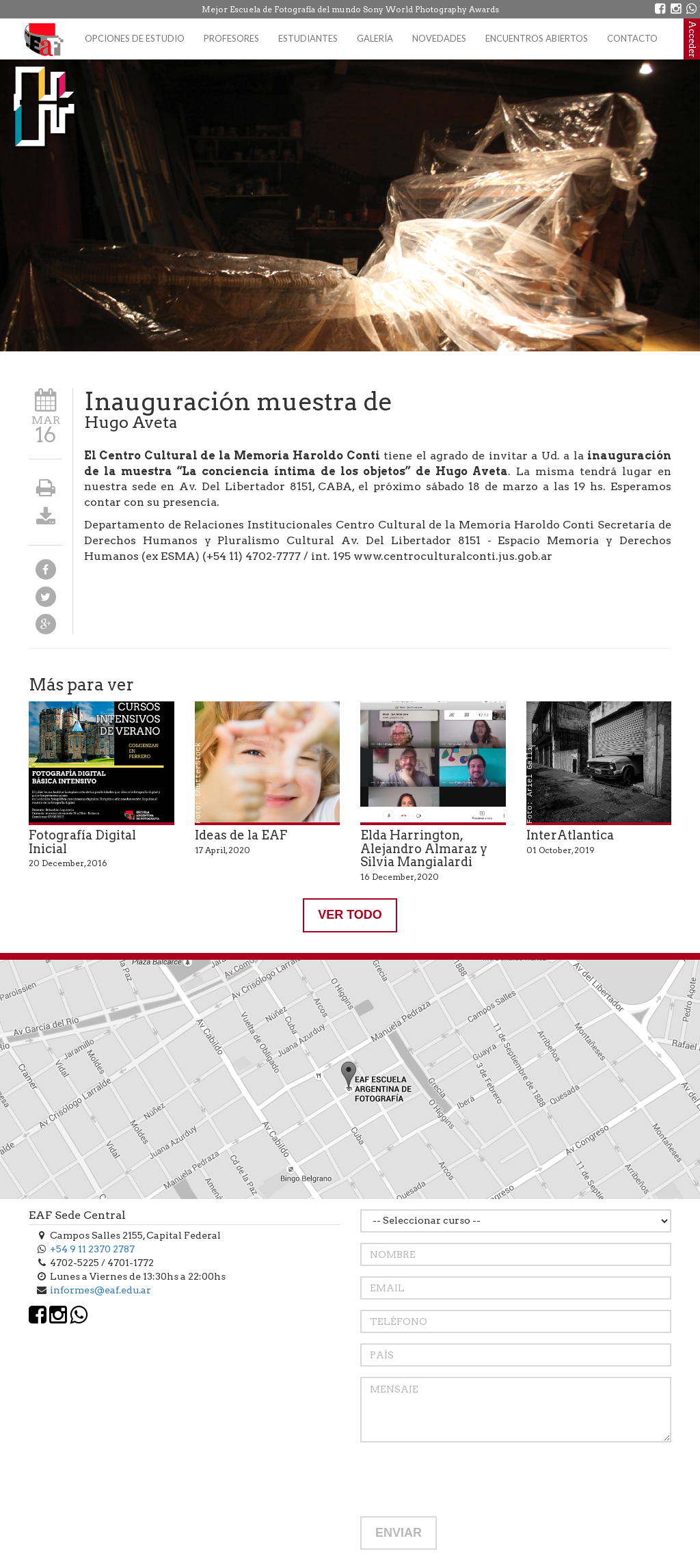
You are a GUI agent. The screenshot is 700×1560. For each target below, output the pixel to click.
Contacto (632, 38)
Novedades (439, 38)
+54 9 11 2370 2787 (92, 1248)
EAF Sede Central (77, 1215)
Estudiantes (308, 38)
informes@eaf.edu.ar (100, 1290)
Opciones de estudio (135, 38)
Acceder (692, 39)
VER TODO (350, 915)
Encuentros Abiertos (536, 38)
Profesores (231, 38)
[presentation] (464, 1479)
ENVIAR (398, 1532)
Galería (375, 38)
